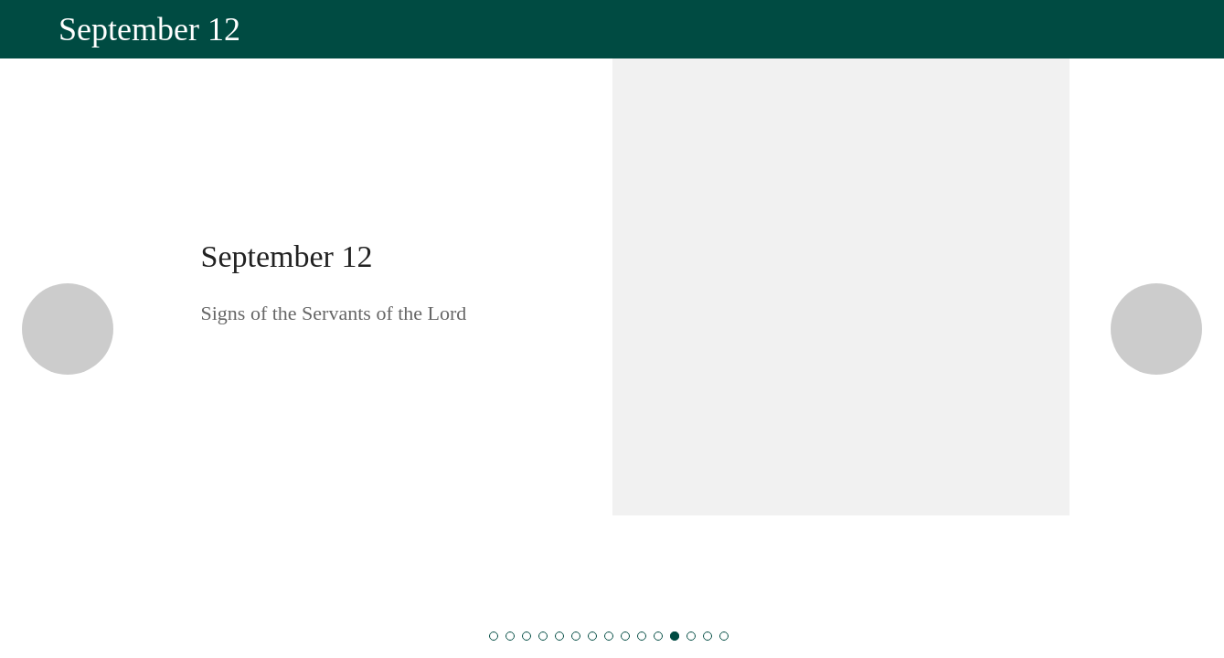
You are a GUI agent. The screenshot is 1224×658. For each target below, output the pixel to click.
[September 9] (625, 636)
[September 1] (493, 636)
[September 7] (592, 636)
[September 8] (608, 636)
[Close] (29, 29)
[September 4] (543, 636)
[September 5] (559, 636)
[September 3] (526, 636)
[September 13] (691, 636)
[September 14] (707, 636)
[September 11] (658, 636)
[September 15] (724, 636)
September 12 (287, 256)
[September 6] (575, 636)
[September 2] (510, 636)
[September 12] (674, 636)
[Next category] (1156, 329)
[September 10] (641, 636)
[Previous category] (67, 329)
